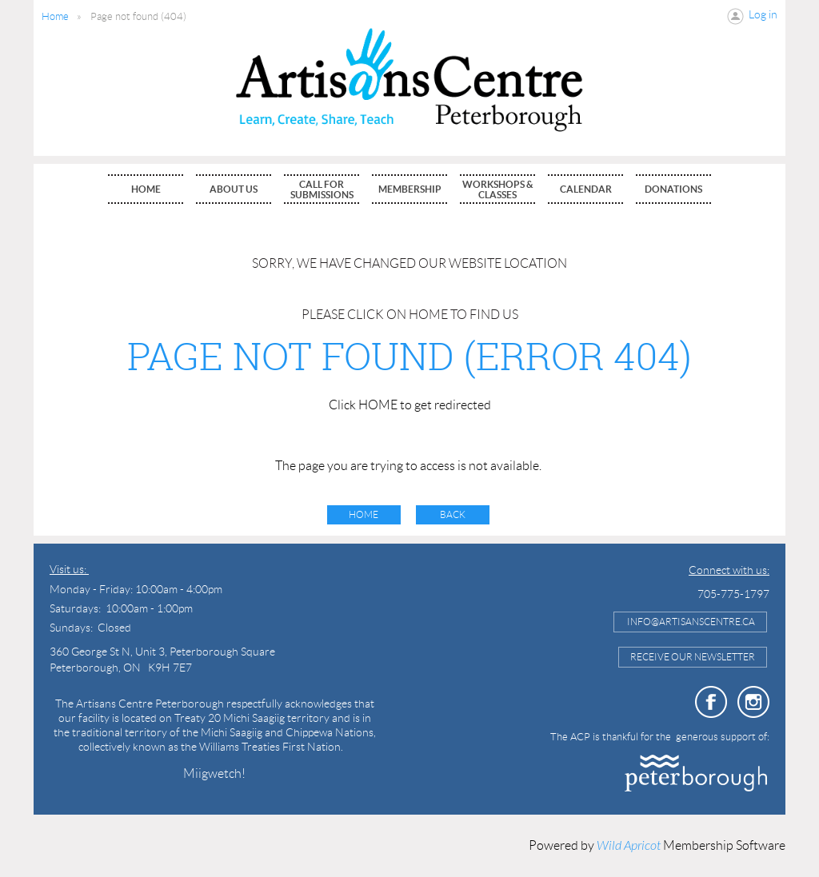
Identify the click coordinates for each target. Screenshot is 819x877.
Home (55, 16)
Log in (763, 14)
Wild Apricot (629, 846)
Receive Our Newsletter (692, 657)
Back (452, 514)
